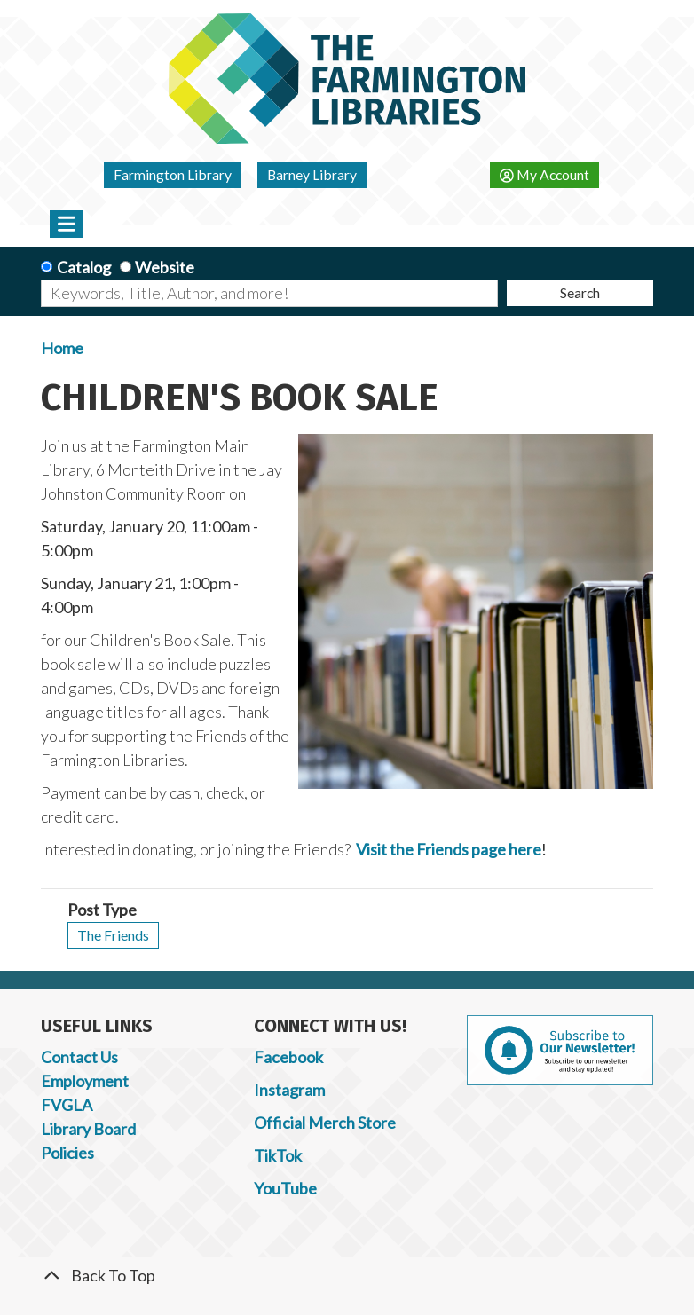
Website (164, 267)
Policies (67, 1152)
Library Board (88, 1129)
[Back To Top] (347, 1275)
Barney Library (312, 174)
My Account (544, 174)
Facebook (288, 1057)
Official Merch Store (325, 1122)
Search (580, 292)
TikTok (278, 1155)
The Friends (113, 934)
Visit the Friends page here (448, 849)
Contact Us (79, 1057)
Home (62, 348)
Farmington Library (173, 174)
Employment (85, 1081)
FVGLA (66, 1105)
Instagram (289, 1089)
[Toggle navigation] (66, 223)
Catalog (84, 267)
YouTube (285, 1188)
